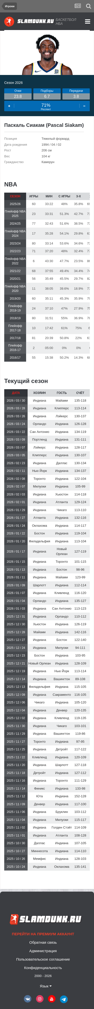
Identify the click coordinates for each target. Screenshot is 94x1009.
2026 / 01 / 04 (16, 601)
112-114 (80, 585)
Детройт (62, 749)
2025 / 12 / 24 (16, 648)
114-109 (80, 827)
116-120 (80, 593)
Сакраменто (62, 694)
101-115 (80, 561)
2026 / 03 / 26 (16, 416)
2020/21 (15, 278)
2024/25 (15, 223)
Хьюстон (61, 494)
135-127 (80, 601)
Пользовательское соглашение (43, 959)
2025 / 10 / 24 (16, 867)
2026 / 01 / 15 (16, 561)
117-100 (80, 804)
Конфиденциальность (43, 968)
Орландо (39, 424)
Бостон (39, 533)
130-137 (80, 416)
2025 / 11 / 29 (16, 733)
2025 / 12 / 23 (16, 655)
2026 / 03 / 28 (16, 408)
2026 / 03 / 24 (16, 424)
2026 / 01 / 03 (16, 608)
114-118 (80, 494)
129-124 (80, 502)
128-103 (80, 859)
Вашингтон (61, 679)
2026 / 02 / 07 (16, 486)
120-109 (80, 757)
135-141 (80, 867)
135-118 (80, 400)
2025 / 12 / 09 (16, 694)
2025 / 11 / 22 (16, 757)
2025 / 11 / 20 (16, 765)
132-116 (80, 518)
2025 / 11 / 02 (16, 827)
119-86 (80, 733)
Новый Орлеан (39, 663)
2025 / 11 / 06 (16, 812)
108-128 (80, 835)
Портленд (39, 439)
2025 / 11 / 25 (16, 749)
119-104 (80, 533)
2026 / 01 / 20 (16, 541)
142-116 (80, 632)
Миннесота (39, 851)
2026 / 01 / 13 (16, 569)
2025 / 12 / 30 (16, 624)
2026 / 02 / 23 (16, 463)
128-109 (80, 663)
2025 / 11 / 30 (16, 726)
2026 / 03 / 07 (16, 447)
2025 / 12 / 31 (16, 616)
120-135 (80, 710)
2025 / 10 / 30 (16, 843)
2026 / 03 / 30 (16, 400)
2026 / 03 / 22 (16, 432)
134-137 (80, 471)
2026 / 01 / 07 (16, 593)
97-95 (80, 741)
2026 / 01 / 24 (16, 525)
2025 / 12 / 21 (16, 663)
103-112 (80, 812)
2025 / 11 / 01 (16, 835)
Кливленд (61, 593)
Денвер (61, 710)
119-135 (80, 718)
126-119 (80, 624)
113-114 (80, 408)
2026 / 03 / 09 (16, 439)
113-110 (80, 510)
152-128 (80, 796)
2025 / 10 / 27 (16, 851)
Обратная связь (43, 942)
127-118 (80, 765)
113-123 (80, 608)
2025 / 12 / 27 (16, 640)
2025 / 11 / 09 (16, 804)
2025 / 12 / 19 (16, 671)
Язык (46, 986)
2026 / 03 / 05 (16, 455)
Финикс (39, 788)
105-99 (80, 486)
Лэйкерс (62, 416)
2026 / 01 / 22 (16, 533)
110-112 (80, 616)
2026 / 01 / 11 (16, 577)
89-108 (80, 679)
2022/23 (15, 251)
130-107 (80, 455)
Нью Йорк (39, 471)
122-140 (80, 640)
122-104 (80, 479)
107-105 (80, 843)
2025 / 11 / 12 (16, 796)
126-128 (80, 424)
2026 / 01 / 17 (16, 551)
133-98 (80, 788)
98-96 (80, 569)
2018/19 (15, 318)
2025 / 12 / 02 (16, 718)
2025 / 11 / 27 (16, 741)
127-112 (80, 773)
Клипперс (62, 408)
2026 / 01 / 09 (16, 585)
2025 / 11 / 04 (16, 820)
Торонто (39, 479)
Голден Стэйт (62, 827)
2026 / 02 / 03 (16, 494)
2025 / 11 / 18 (16, 773)
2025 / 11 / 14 (16, 788)
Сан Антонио (39, 432)
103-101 (80, 726)
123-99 (80, 577)
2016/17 (15, 357)
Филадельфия (39, 541)
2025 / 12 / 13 (16, 687)
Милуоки (39, 486)
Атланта (62, 502)
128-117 (80, 447)
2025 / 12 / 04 (16, 710)
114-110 (80, 851)
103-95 (80, 655)
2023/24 (15, 243)
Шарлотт (39, 585)
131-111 (80, 439)
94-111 (80, 648)
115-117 (80, 820)
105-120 (80, 702)
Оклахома (39, 525)
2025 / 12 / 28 (16, 632)
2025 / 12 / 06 (16, 702)
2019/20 (15, 298)
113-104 (80, 541)
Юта (39, 796)
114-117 (80, 525)
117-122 (80, 749)
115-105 (80, 687)
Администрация (43, 951)
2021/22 (15, 271)
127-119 (80, 551)
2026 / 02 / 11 (16, 471)
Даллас (61, 463)
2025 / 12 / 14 (16, 679)
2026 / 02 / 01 (16, 502)
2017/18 (15, 338)
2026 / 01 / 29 (16, 510)
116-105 (80, 694)
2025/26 (15, 204)
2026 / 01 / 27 (16, 518)
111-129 (80, 780)
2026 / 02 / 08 (16, 479)
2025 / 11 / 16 (16, 780)
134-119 (80, 432)
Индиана (39, 400)
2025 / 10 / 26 (16, 859)
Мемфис (39, 859)
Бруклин (61, 812)
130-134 (80, 463)
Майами (62, 400)
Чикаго (62, 510)
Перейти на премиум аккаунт (43, 934)
